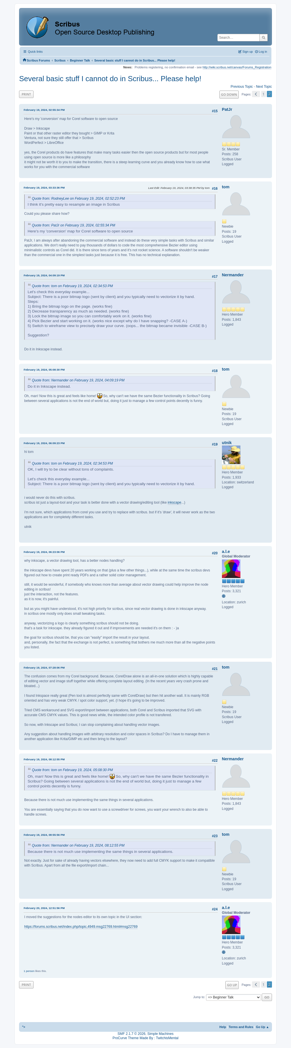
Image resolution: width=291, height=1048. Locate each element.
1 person (29, 971)
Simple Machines (160, 1034)
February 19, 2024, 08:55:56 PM (44, 834)
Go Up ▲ (262, 1027)
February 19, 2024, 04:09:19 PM (44, 275)
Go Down (229, 94)
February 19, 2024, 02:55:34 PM (44, 109)
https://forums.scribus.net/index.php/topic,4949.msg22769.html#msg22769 (81, 927)
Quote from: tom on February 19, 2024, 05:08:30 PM (72, 770)
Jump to (198, 997)
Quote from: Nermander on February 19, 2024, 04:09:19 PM (78, 380)
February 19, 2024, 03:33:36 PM (44, 187)
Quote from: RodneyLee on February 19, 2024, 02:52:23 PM (78, 199)
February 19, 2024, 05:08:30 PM (44, 369)
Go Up (232, 985)
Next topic (264, 87)
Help (222, 1027)
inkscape (174, 502)
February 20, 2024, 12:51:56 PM (44, 908)
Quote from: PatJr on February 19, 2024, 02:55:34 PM (73, 225)
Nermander (233, 275)
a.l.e (226, 551)
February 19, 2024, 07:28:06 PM (44, 667)
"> (23, 1027)
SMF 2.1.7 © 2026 (132, 1034)
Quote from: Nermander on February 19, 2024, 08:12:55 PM (78, 845)
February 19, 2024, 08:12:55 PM (44, 759)
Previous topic (242, 87)
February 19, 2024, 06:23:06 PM (44, 551)
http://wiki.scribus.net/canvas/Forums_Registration (237, 67)
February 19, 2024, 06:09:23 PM (44, 443)
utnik (227, 442)
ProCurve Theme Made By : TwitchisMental (145, 1038)
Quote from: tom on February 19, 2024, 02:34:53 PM (72, 286)
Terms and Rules (241, 1027)
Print (26, 94)
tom (226, 187)
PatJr (227, 109)
